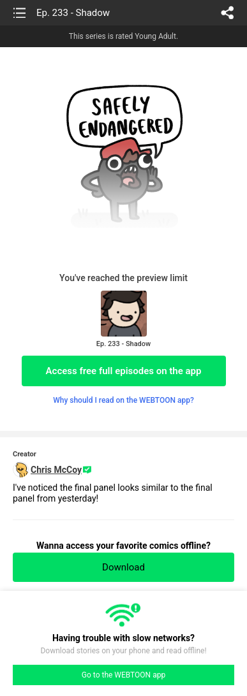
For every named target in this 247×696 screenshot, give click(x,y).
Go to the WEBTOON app (123, 675)
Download (123, 567)
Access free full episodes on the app (124, 371)
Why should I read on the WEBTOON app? (123, 400)
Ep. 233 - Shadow (73, 12)
